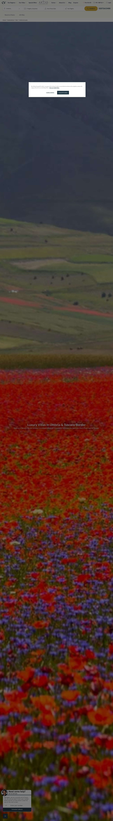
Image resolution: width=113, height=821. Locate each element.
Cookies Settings (50, 92)
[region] (57, 89)
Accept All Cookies (63, 92)
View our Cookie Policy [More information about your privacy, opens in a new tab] (54, 87)
